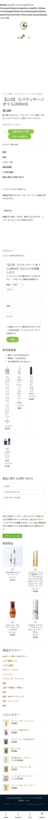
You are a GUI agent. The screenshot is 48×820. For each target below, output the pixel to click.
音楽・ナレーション (11, 701)
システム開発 (8, 665)
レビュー (10, 289)
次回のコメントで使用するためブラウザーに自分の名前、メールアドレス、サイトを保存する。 (23, 330)
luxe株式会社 (20, 358)
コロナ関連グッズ (10, 660)
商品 (4, 683)
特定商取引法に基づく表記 (35, 804)
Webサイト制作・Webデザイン (15, 656)
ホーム (5, 94)
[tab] (24, 152)
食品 (4, 705)
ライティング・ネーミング (13, 678)
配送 (4, 157)
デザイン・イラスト (11, 669)
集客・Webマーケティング (13, 696)
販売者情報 (7, 167)
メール (9, 316)
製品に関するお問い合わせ (13, 177)
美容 (4, 692)
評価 (8, 284)
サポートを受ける (20, 136)
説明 (4, 152)
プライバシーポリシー (18, 804)
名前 (8, 306)
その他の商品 (8, 172)
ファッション (8, 674)
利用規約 (7, 804)
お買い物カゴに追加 (21, 131)
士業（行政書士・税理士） (13, 687)
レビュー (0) (7, 162)
